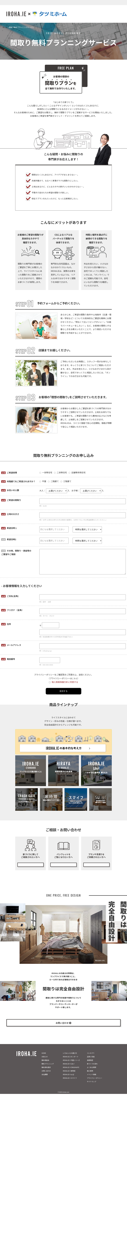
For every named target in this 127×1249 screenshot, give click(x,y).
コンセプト (91, 1058)
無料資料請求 (46, 1072)
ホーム (5, 27)
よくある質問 (91, 1072)
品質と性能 (91, 1061)
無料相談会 (45, 1065)
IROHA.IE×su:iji (68, 1079)
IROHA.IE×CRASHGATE (71, 1072)
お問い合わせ (46, 1075)
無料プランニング (96, 863)
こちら (75, 678)
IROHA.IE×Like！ (69, 1068)
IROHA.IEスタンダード (70, 1061)
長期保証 (90, 1065)
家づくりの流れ (92, 1068)
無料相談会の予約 (30, 863)
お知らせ (45, 1061)
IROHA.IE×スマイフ (70, 1083)
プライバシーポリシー (94, 1083)
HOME (44, 1058)
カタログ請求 (63, 863)
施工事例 (90, 1075)
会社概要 (45, 1079)
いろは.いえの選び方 (70, 1058)
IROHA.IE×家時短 (69, 1075)
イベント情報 (91, 1079)
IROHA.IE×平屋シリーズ (71, 1065)
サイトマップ (91, 1086)
